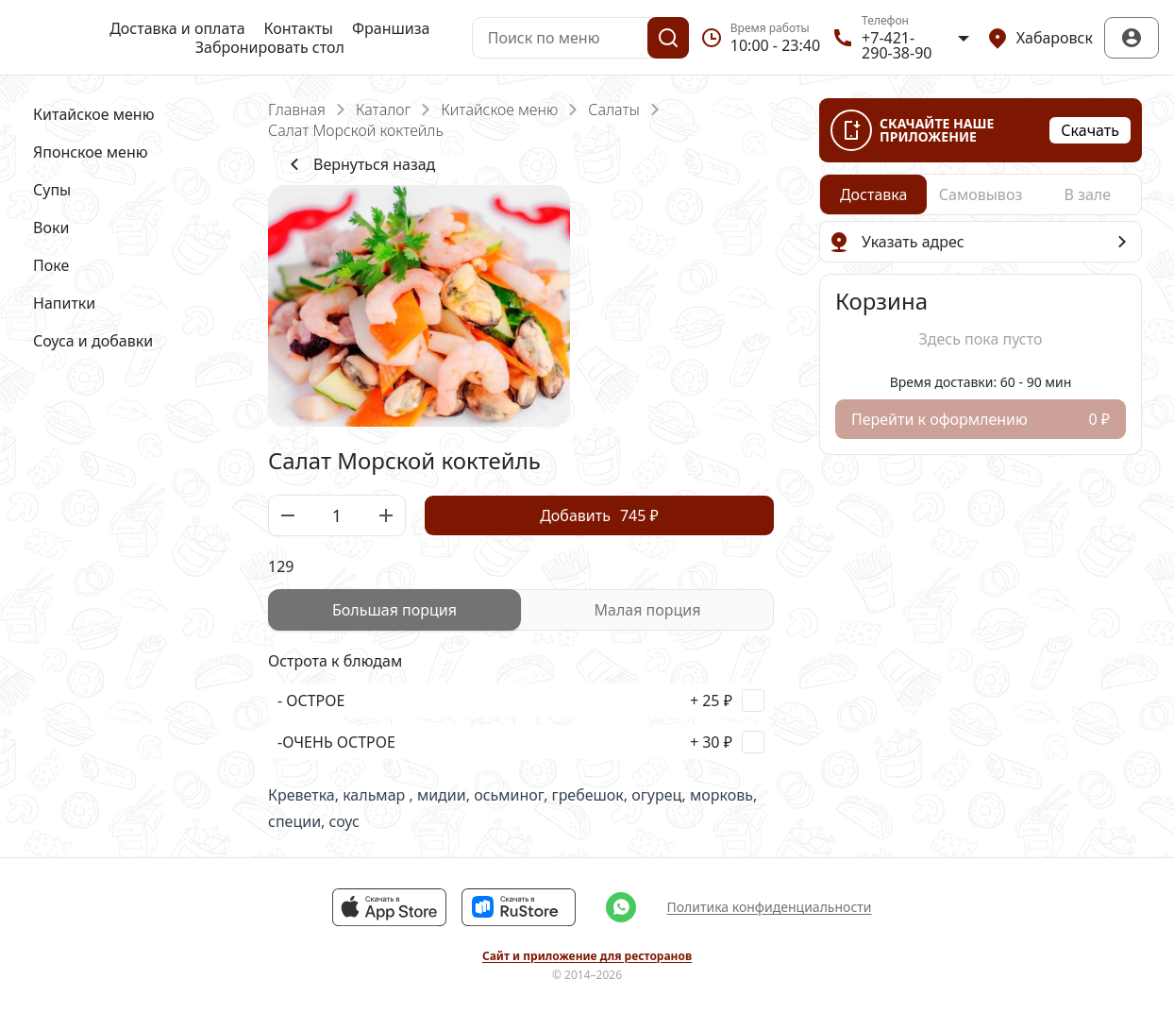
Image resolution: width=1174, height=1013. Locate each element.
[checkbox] (521, 701)
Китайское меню (499, 109)
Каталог (383, 109)
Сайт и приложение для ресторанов (587, 956)
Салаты (614, 109)
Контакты (298, 28)
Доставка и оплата (176, 28)
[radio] (394, 610)
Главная (297, 109)
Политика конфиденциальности (768, 907)
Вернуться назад (359, 164)
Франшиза (390, 28)
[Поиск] (668, 38)
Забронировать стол (269, 47)
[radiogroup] (521, 610)
